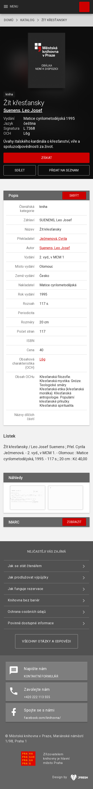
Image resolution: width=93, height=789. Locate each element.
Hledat (82, 4)
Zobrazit (74, 522)
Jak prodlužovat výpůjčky (28, 577)
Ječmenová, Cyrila (53, 239)
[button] (46, 61)
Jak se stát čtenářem (25, 566)
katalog (27, 20)
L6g (42, 359)
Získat (46, 158)
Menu (10, 6)
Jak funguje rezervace (25, 589)
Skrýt (74, 195)
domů (8, 20)
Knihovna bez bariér (24, 600)
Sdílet (20, 170)
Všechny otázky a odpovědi (46, 641)
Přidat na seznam (64, 170)
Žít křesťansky (54, 20)
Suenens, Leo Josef (22, 110)
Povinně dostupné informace (31, 623)
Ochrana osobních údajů (27, 612)
